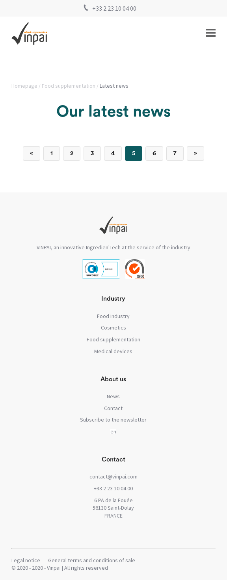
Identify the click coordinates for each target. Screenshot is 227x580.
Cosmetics (113, 327)
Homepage (24, 85)
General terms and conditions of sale (91, 560)
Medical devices (113, 351)
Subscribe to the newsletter (113, 419)
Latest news (114, 85)
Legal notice (25, 560)
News (113, 396)
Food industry (113, 316)
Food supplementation (68, 85)
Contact (113, 408)
